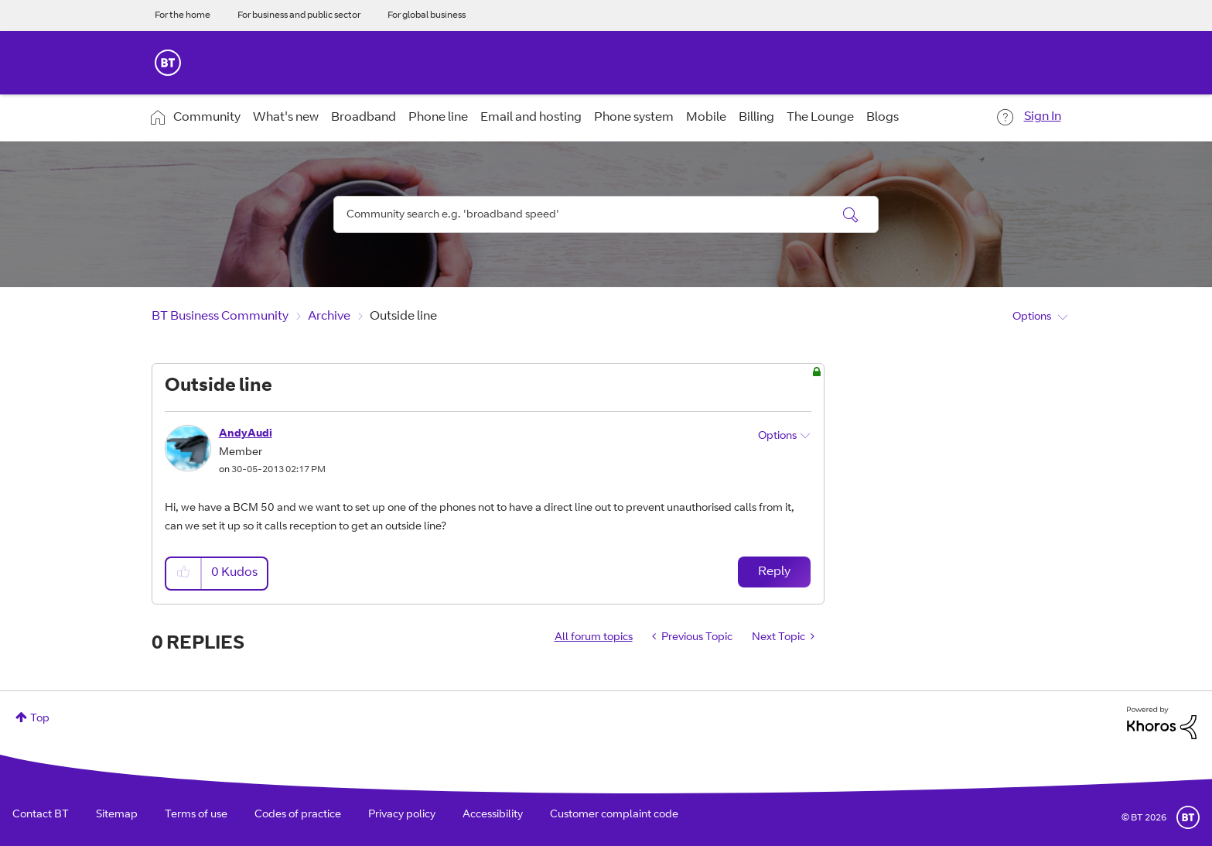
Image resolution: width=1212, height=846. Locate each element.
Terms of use (196, 815)
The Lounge (820, 117)
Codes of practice (297, 815)
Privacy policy (401, 815)
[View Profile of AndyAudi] (245, 434)
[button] (184, 573)
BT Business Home (168, 63)
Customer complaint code (614, 815)
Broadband (363, 117)
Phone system (634, 117)
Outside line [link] (403, 316)
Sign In (1042, 117)
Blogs (882, 117)
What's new (286, 117)
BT (1188, 817)
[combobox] (606, 214)
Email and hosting (531, 117)
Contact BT (40, 815)
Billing (756, 117)
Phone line (438, 117)
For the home (182, 15)
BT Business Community (220, 316)
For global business (426, 15)
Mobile (706, 117)
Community (207, 117)
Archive (329, 316)
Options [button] (1031, 317)
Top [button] (40, 719)
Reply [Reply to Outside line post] (774, 572)
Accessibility (493, 815)
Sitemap (117, 815)
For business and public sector (298, 15)
